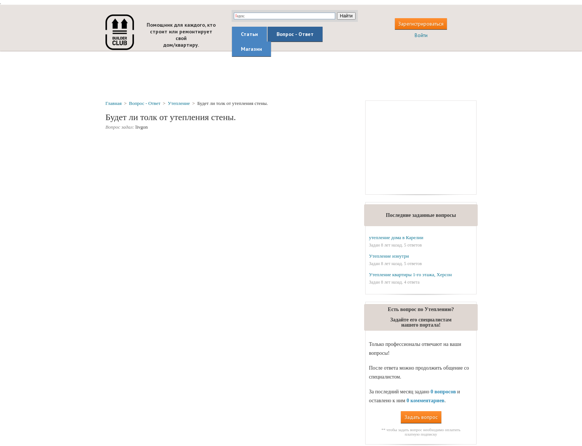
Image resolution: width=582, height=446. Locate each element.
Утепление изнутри (389, 256)
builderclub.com (119, 32)
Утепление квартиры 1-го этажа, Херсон (410, 274)
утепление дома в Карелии (396, 237)
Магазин (251, 49)
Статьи (249, 34)
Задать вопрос (421, 417)
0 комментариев (425, 400)
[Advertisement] (291, 75)
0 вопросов (443, 391)
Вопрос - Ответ (295, 34)
